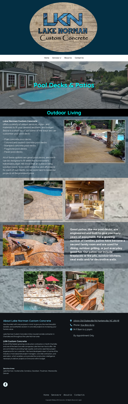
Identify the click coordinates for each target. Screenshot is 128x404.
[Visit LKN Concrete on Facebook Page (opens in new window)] (5, 384)
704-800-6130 (87, 325)
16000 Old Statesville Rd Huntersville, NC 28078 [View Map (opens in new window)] (96, 321)
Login (80, 400)
